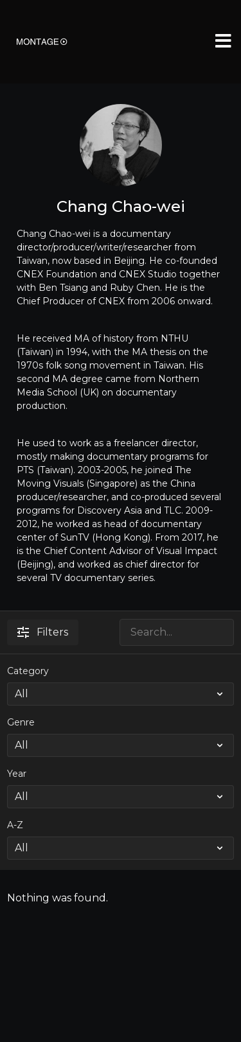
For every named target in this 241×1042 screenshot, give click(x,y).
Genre (21, 722)
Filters (42, 632)
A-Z (15, 825)
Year (16, 773)
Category (28, 671)
